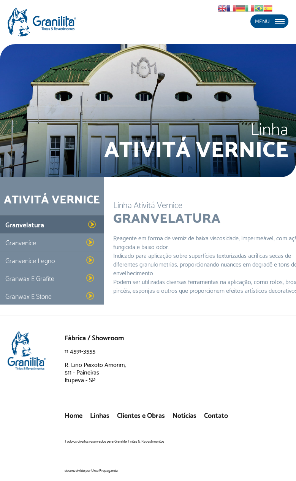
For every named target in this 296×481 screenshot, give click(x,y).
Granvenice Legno (30, 260)
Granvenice (20, 242)
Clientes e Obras (141, 415)
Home (73, 415)
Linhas (99, 415)
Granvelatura (24, 224)
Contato (216, 415)
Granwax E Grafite (29, 278)
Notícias (184, 415)
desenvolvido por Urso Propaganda (91, 470)
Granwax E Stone (28, 296)
